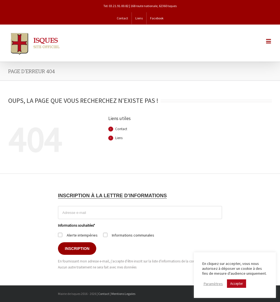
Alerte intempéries (82, 235)
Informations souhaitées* (76, 225)
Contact (121, 129)
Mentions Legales (123, 294)
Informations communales (133, 235)
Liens (118, 138)
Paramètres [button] (213, 283)
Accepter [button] (236, 283)
